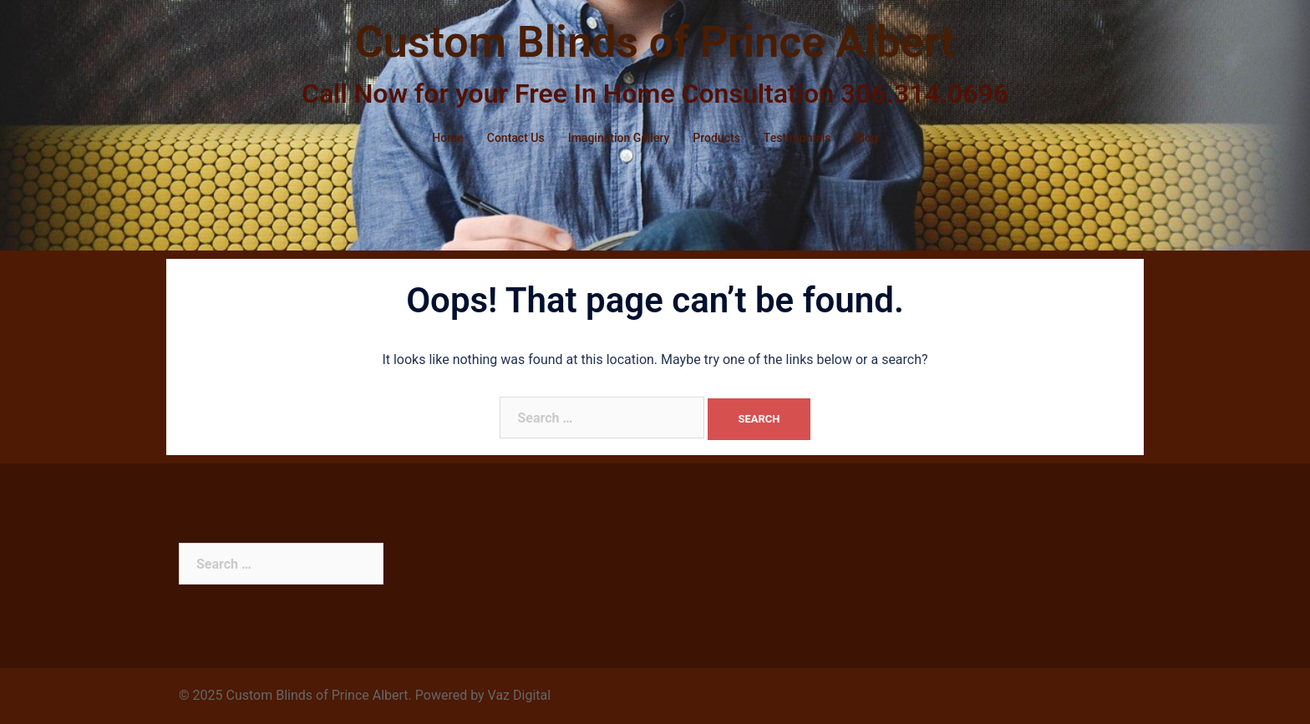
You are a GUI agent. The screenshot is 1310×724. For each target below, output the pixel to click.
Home (448, 137)
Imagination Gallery (619, 137)
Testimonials (797, 137)
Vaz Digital (519, 695)
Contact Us (516, 137)
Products (716, 137)
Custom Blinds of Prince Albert (655, 42)
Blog (865, 137)
